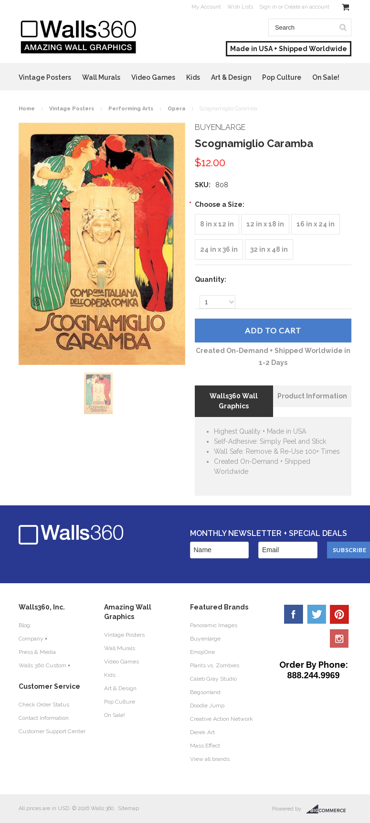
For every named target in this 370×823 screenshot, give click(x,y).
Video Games (153, 77)
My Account (206, 7)
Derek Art (202, 732)
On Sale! (325, 77)
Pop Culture (281, 77)
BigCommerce (328, 809)
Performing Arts (130, 109)
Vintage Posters (45, 77)
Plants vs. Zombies (214, 665)
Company (31, 638)
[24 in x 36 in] (219, 249)
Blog (24, 625)
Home (27, 109)
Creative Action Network (221, 719)
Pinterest (339, 614)
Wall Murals (101, 77)
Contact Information (44, 718)
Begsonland (205, 692)
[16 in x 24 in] (315, 224)
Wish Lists (240, 7)
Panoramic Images (213, 625)
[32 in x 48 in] (269, 249)
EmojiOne (202, 652)
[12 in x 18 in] (265, 224)
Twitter (316, 614)
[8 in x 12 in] (217, 224)
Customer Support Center (52, 731)
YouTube (339, 638)
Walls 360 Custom (42, 665)
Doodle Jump (207, 705)
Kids (193, 77)
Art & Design (231, 77)
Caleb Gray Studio (213, 678)
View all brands (210, 759)
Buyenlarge (205, 638)
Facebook (293, 614)
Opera (176, 109)
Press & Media (37, 652)
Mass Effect (205, 745)
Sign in (268, 7)
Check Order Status (44, 704)
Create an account (307, 7)
